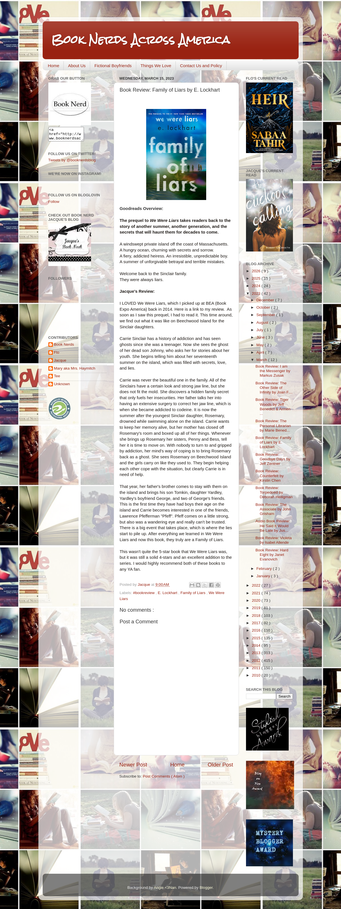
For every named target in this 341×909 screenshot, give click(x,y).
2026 (256, 271)
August (263, 322)
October (264, 307)
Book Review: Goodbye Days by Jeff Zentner (272, 459)
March (262, 360)
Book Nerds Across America (140, 40)
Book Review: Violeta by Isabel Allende (273, 540)
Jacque (60, 363)
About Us (77, 65)
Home (53, 65)
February (265, 568)
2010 (256, 675)
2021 (256, 593)
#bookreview (144, 593)
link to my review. (209, 309)
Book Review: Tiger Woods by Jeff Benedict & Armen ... (272, 406)
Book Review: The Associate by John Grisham (273, 509)
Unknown (62, 386)
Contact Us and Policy (201, 65)
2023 (256, 293)
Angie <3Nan (165, 887)
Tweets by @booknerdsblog (72, 162)
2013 (256, 653)
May (261, 345)
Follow (53, 204)
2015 (256, 638)
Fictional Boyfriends (113, 65)
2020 (256, 600)
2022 (256, 585)
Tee (57, 378)
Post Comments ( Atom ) (164, 776)
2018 (256, 615)
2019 (256, 608)
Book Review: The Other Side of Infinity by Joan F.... (274, 387)
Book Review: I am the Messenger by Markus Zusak (272, 371)
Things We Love (155, 65)
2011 (256, 668)
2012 (256, 660)
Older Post (220, 765)
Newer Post (133, 765)
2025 (256, 278)
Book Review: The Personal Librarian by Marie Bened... (273, 425)
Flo (56, 355)
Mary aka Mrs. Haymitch (75, 371)
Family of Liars (193, 593)
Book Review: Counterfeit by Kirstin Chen (269, 475)
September (266, 315)
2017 (256, 623)
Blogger (206, 887)
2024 (256, 286)
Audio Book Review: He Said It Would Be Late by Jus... (272, 525)
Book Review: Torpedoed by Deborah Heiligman (274, 492)
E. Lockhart (168, 593)
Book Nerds (64, 347)
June (261, 337)
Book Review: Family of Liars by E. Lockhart (273, 442)
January (264, 576)
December (266, 300)
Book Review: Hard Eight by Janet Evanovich (271, 554)
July (260, 330)
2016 (256, 630)
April (261, 352)
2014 (256, 645)
